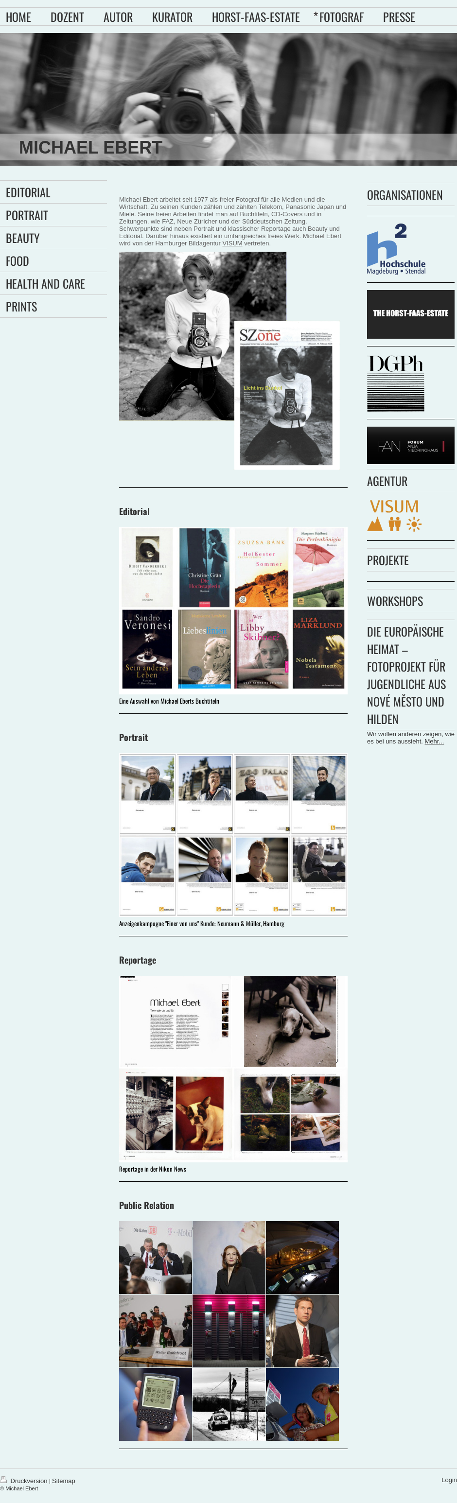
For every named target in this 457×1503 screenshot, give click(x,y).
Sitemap (63, 1481)
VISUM (232, 243)
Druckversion (24, 1481)
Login (449, 1480)
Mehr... (434, 741)
